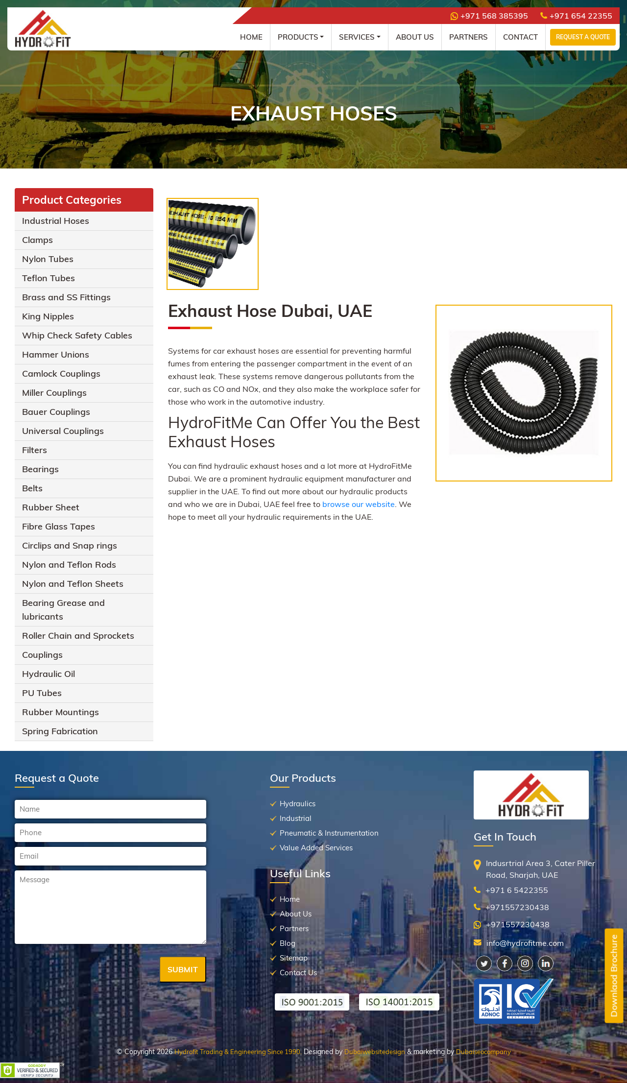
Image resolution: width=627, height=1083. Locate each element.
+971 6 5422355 (516, 890)
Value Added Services (316, 847)
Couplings (42, 654)
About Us (415, 37)
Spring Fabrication (60, 731)
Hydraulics (297, 803)
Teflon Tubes (48, 278)
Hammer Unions (55, 354)
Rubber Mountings (60, 712)
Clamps (37, 239)
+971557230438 (517, 907)
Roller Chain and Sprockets (78, 635)
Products (298, 37)
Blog (287, 943)
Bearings (40, 469)
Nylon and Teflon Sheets (72, 583)
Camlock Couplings (61, 373)
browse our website (358, 504)
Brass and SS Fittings (66, 297)
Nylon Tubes (47, 259)
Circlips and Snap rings (69, 545)
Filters (34, 450)
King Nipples (48, 316)
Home (251, 37)
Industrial (296, 818)
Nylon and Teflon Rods (69, 564)
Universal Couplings (63, 430)
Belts (32, 488)
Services (357, 37)
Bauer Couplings (56, 411)
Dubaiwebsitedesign (374, 1052)
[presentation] (89, 970)
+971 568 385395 (489, 16)
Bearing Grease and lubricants (63, 609)
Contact (520, 37)
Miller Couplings (54, 392)
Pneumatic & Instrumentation (329, 833)
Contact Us (298, 972)
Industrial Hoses (55, 220)
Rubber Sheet (50, 507)
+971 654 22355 (576, 16)
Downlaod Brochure (614, 976)
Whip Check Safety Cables (77, 335)
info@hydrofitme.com (525, 943)
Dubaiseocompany (483, 1052)
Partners (468, 37)
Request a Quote (583, 37)
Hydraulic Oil (48, 673)
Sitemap (294, 958)
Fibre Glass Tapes (58, 526)
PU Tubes (42, 692)
